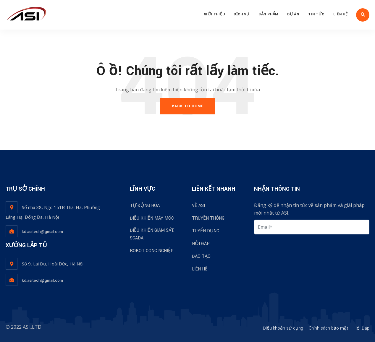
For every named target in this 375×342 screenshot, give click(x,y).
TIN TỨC (316, 14)
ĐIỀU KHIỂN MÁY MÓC (152, 218)
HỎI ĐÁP (201, 244)
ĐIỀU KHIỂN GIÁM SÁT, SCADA (152, 234)
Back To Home (187, 106)
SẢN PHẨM (268, 14)
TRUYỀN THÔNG (208, 218)
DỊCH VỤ (241, 14)
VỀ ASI (198, 205)
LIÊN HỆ (340, 14)
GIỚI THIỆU (214, 14)
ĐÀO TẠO (201, 256)
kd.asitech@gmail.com (42, 231)
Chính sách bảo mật (328, 328)
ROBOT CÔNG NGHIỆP (152, 251)
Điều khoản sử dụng (283, 328)
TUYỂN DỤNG (205, 231)
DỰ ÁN (293, 14)
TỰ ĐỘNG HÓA (145, 205)
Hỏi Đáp (361, 328)
